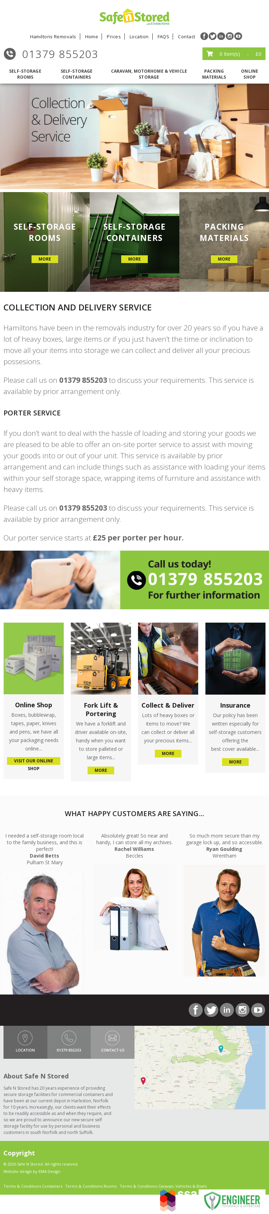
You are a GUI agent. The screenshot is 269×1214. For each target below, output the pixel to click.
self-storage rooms (25, 74)
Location (139, 36)
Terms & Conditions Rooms (91, 1186)
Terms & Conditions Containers (33, 1186)
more (45, 259)
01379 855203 (60, 54)
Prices (114, 36)
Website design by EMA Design (32, 1171)
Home (91, 36)
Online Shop (249, 74)
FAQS (164, 36)
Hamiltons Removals (53, 36)
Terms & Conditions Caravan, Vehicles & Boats (163, 1186)
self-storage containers (76, 74)
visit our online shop (33, 761)
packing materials (214, 74)
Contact (186, 36)
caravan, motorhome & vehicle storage (149, 74)
